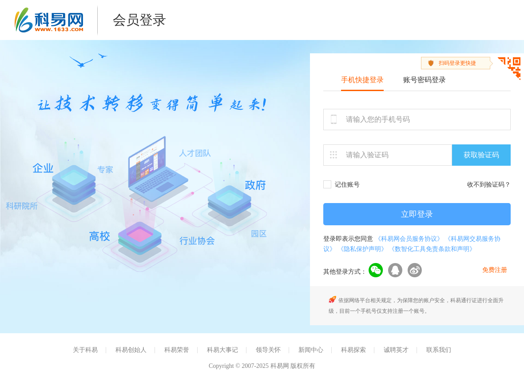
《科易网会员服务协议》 (409, 238)
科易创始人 (131, 350)
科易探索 (353, 350)
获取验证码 (481, 155)
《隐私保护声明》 (362, 249)
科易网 (49, 20)
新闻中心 (310, 350)
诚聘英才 (396, 350)
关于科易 (85, 350)
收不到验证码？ (489, 184)
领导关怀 (268, 350)
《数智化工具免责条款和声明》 (432, 249)
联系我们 (438, 350)
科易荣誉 (176, 350)
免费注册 (494, 270)
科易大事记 (222, 350)
